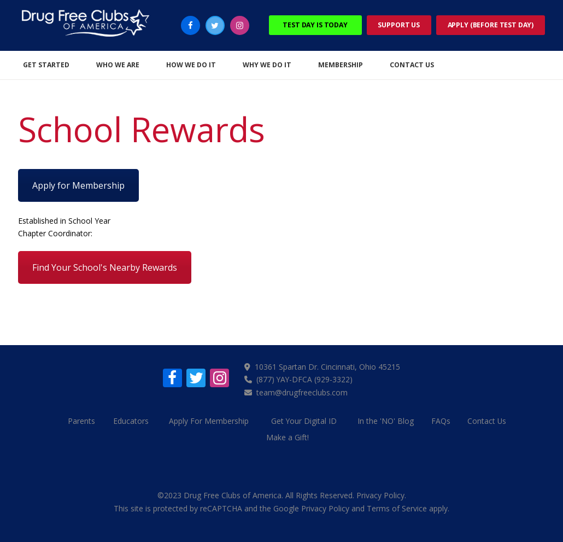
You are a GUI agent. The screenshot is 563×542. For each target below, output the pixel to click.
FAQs (441, 420)
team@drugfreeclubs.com (302, 392)
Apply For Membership (209, 420)
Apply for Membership (78, 185)
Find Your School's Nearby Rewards (104, 267)
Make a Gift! (287, 436)
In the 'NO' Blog (386, 420)
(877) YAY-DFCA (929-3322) (305, 379)
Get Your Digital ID (304, 420)
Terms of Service (397, 506)
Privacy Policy (380, 493)
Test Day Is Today (315, 25)
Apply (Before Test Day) (491, 25)
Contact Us (489, 420)
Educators (130, 420)
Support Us (399, 25)
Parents (79, 420)
